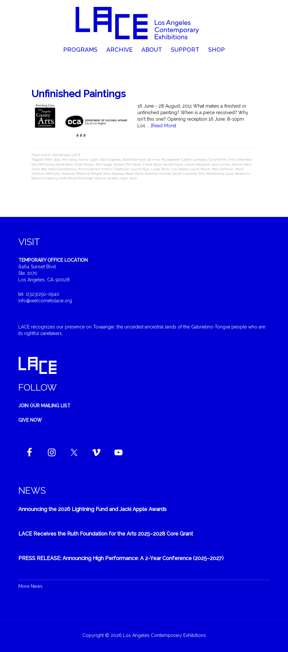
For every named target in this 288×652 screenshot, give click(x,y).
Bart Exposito (110, 159)
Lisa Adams (180, 169)
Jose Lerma (220, 164)
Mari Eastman (223, 169)
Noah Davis (134, 173)
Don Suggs (104, 164)
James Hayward (197, 164)
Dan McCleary (42, 164)
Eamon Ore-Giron (127, 164)
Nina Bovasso (113, 173)
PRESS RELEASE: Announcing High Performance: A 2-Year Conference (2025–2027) (121, 558)
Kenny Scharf (89, 169)
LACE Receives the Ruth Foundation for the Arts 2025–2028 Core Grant (105, 534)
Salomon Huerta (158, 173)
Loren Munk (200, 169)
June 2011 (39, 169)
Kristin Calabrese (115, 169)
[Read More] (163, 125)
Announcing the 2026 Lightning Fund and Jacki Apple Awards (92, 509)
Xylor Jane (128, 178)
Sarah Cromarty (184, 173)
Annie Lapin (89, 159)
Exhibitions (61, 155)
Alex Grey (69, 159)
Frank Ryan (152, 164)
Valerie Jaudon (106, 178)
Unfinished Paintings (78, 93)
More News (30, 586)
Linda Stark (160, 169)
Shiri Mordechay (211, 173)
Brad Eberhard (134, 159)
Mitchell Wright (89, 173)
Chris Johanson (240, 159)
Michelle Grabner (60, 173)
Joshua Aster (241, 164)
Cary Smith (217, 159)
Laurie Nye (140, 169)
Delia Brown (84, 164)
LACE (76, 155)
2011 (57, 159)
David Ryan (64, 164)
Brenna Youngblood (163, 159)
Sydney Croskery (44, 178)
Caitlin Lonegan (194, 159)
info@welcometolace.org (45, 300)
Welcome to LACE (144, 23)
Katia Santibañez (62, 169)
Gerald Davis (173, 164)
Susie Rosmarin (237, 173)
